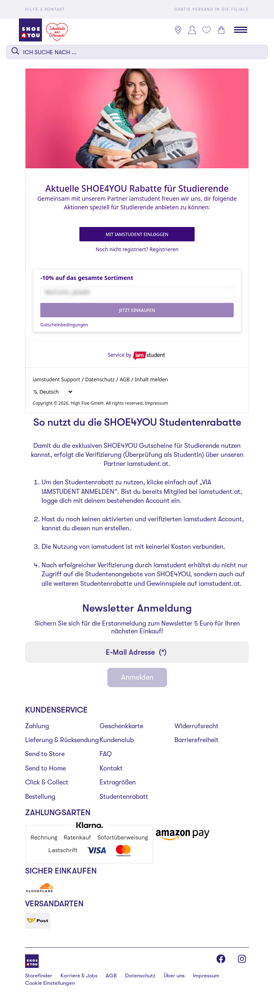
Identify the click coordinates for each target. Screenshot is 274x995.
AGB (111, 975)
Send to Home (45, 768)
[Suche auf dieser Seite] (137, 52)
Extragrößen (118, 782)
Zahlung (37, 726)
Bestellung (40, 796)
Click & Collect (46, 782)
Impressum (206, 975)
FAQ (106, 754)
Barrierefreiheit (196, 740)
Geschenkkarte (121, 726)
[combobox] (137, 52)
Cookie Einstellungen (50, 983)
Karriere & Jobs (79, 975)
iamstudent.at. (148, 464)
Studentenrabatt (124, 796)
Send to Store (45, 754)
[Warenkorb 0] (221, 30)
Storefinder (38, 975)
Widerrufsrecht (196, 726)
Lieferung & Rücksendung (62, 740)
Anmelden (137, 677)
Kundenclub (117, 740)
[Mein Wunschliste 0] (206, 30)
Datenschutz (140, 975)
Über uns (174, 975)
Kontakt (111, 768)
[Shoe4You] (32, 960)
